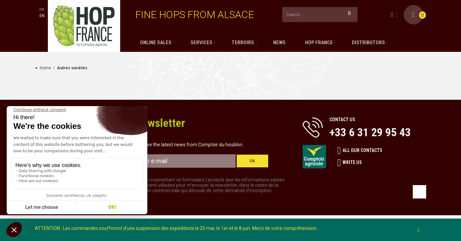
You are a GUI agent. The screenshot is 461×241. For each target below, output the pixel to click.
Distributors (368, 42)
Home (45, 68)
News (279, 42)
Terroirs (243, 42)
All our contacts (360, 151)
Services (201, 42)
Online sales (155, 42)
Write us (349, 163)
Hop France (319, 42)
